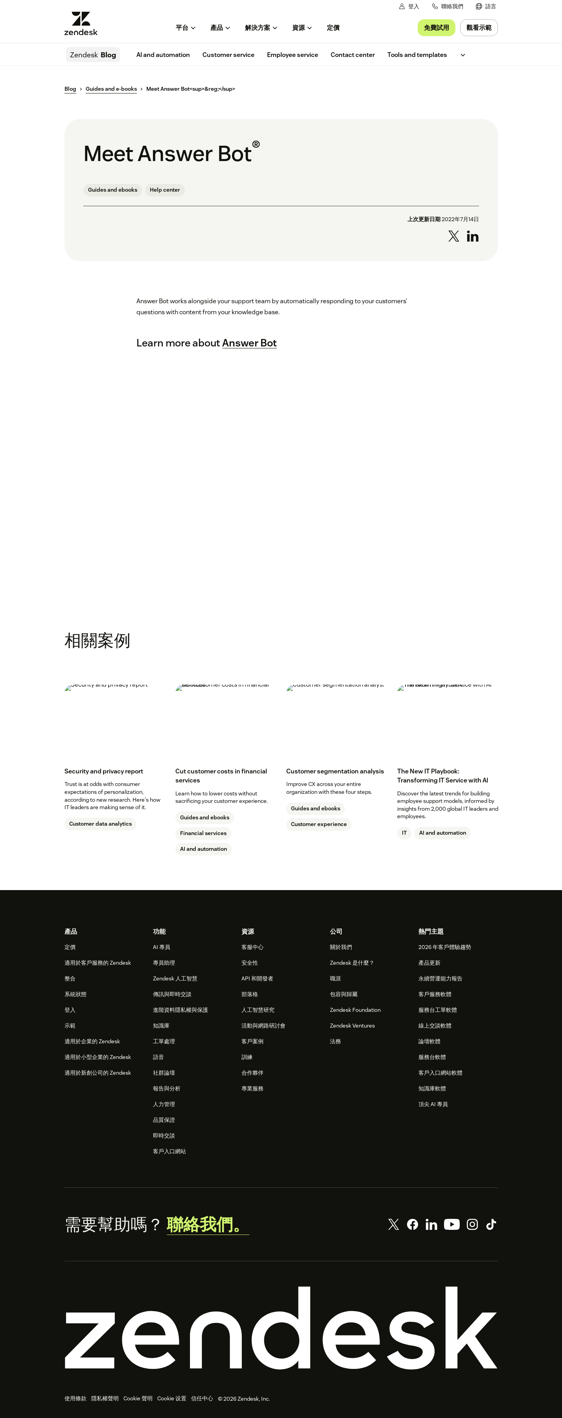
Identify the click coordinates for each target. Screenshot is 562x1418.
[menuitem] (486, 6)
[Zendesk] (281, 1328)
